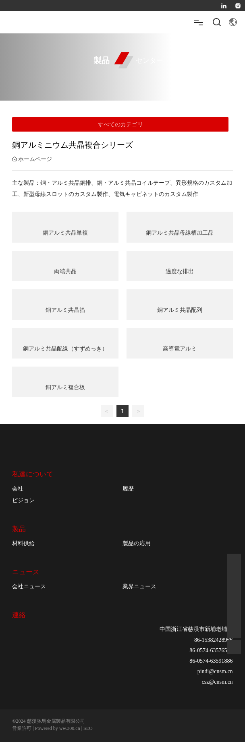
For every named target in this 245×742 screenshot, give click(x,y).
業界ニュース (139, 586)
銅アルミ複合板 (65, 387)
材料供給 (23, 543)
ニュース (25, 572)
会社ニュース (29, 586)
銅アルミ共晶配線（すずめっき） (65, 348)
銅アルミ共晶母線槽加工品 (180, 232)
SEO (88, 728)
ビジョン (23, 500)
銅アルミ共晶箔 (65, 309)
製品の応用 (136, 543)
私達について (32, 474)
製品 (19, 529)
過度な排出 (180, 271)
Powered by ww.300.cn (57, 728)
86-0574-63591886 (211, 661)
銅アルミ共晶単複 (65, 232)
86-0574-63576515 (211, 650)
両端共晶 (65, 271)
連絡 (19, 615)
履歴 (128, 488)
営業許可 (21, 728)
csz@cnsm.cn (217, 682)
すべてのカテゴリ (120, 124)
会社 (17, 488)
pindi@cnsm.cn (215, 671)
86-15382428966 (213, 640)
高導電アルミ (180, 348)
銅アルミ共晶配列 (179, 309)
